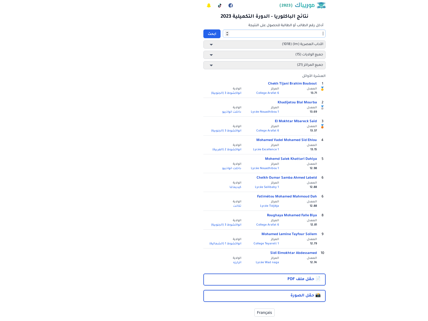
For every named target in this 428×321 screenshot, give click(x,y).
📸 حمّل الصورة (255, 296)
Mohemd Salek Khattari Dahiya (240, 159)
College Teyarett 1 (215, 243)
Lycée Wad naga (216, 262)
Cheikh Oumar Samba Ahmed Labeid (236, 178)
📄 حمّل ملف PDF (253, 279)
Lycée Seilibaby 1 (216, 187)
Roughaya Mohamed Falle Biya (241, 216)
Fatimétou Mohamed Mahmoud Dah (236, 197)
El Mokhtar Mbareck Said (245, 122)
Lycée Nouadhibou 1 (214, 112)
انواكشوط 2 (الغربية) (176, 149)
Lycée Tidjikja (219, 206)
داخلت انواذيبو (181, 112)
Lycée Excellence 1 (215, 149)
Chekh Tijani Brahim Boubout (242, 84)
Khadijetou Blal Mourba (246, 103)
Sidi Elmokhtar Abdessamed (243, 253)
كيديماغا (185, 187)
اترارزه (187, 262)
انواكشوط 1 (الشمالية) (175, 243)
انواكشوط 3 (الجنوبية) (175, 93)
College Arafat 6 (217, 93)
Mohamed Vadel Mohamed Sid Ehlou (236, 140)
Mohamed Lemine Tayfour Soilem (238, 234)
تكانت (187, 206)
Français (213, 312)
